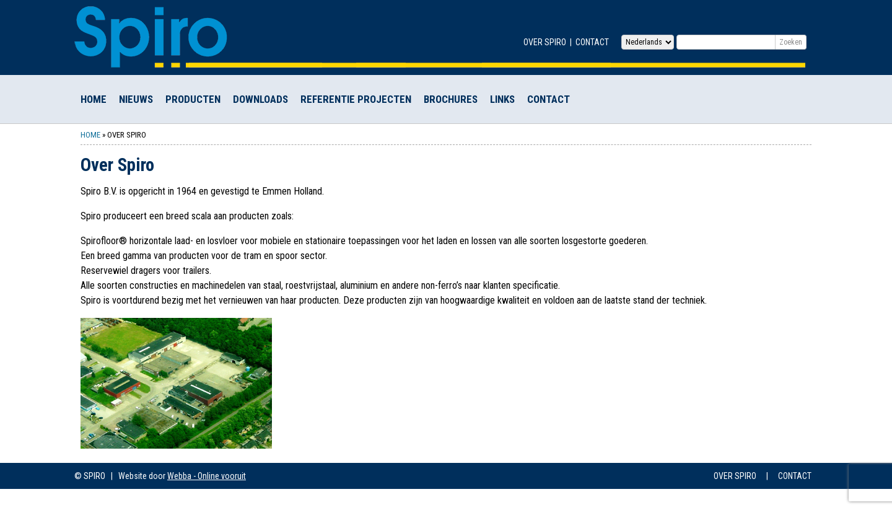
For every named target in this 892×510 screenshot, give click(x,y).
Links (502, 99)
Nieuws (136, 99)
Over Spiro (544, 42)
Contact (592, 42)
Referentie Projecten (355, 99)
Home (94, 99)
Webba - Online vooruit (206, 476)
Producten (193, 99)
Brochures (451, 99)
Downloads (260, 99)
